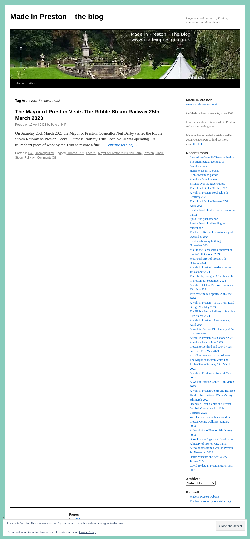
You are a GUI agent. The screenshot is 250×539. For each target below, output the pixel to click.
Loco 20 (91, 153)
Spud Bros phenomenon (204, 219)
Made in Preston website (204, 496)
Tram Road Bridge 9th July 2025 (209, 188)
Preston (149, 153)
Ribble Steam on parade (204, 175)
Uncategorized (44, 153)
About (33, 83)
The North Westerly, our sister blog (210, 501)
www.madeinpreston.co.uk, (202, 104)
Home (20, 83)
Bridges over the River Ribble (207, 183)
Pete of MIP (58, 124)
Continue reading (122, 145)
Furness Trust (75, 153)
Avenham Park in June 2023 (206, 342)
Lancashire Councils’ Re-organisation (212, 157)
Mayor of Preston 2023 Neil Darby (120, 153)
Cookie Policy (87, 532)
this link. (198, 144)
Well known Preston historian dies (210, 417)
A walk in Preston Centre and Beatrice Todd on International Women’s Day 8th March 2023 (212, 395)
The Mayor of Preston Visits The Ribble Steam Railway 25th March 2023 (210, 364)
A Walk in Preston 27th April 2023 (210, 355)
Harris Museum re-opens (204, 170)
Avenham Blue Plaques (203, 179)
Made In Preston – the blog (57, 16)
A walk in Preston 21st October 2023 (211, 338)
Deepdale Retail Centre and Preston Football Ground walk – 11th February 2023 (211, 408)
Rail (30, 153)
